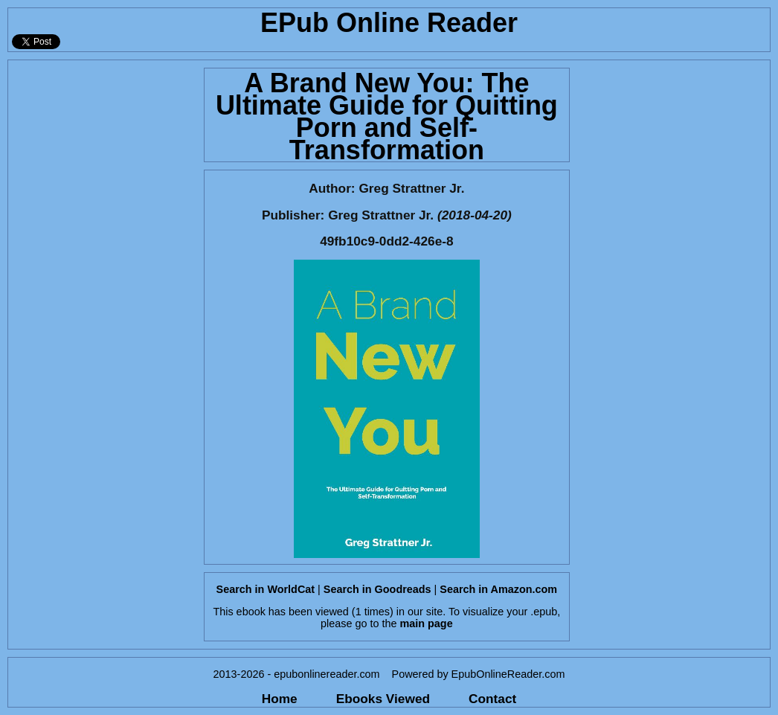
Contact (492, 698)
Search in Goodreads (377, 589)
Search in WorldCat (265, 589)
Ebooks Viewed (383, 698)
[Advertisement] (101, 283)
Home (280, 698)
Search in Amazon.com (498, 589)
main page (425, 623)
